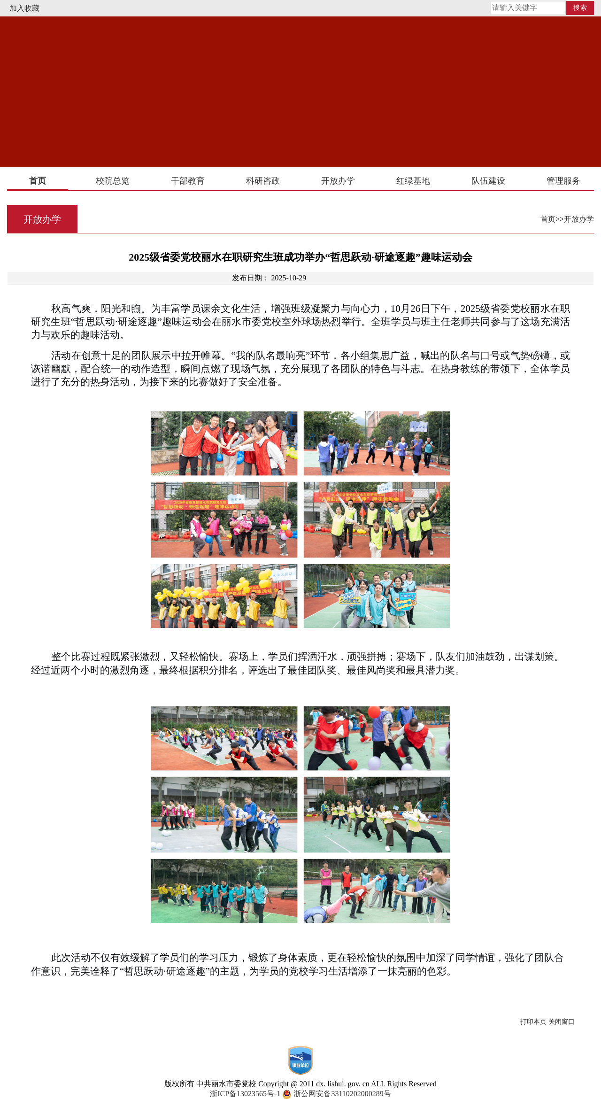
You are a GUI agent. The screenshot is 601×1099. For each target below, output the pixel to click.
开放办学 (338, 181)
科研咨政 (263, 181)
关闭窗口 (561, 1021)
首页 (37, 181)
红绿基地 (413, 181)
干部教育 (188, 181)
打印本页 (533, 1021)
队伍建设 (488, 181)
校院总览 (113, 181)
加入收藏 (24, 8)
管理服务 (563, 181)
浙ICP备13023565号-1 (245, 1094)
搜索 (580, 7)
